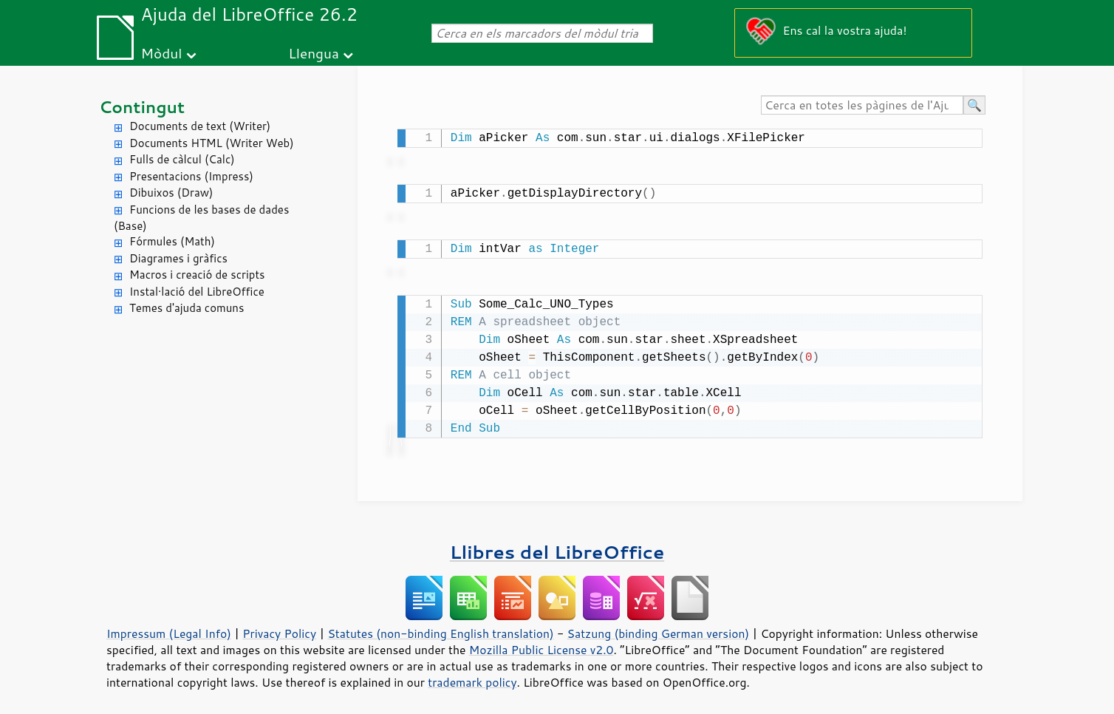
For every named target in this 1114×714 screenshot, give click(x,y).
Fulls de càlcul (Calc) (182, 159)
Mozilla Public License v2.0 (541, 644)
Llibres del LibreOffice (557, 546)
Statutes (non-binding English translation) (440, 627)
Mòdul (161, 53)
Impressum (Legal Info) (168, 627)
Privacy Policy (279, 627)
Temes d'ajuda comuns (186, 308)
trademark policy (472, 676)
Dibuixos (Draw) (171, 192)
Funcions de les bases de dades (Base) (201, 218)
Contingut (142, 106)
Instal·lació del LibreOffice (196, 291)
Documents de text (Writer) (199, 126)
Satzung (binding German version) (658, 627)
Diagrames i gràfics (178, 258)
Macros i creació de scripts (197, 274)
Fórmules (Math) (172, 241)
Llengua (313, 53)
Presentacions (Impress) (191, 176)
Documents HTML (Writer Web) (211, 143)
